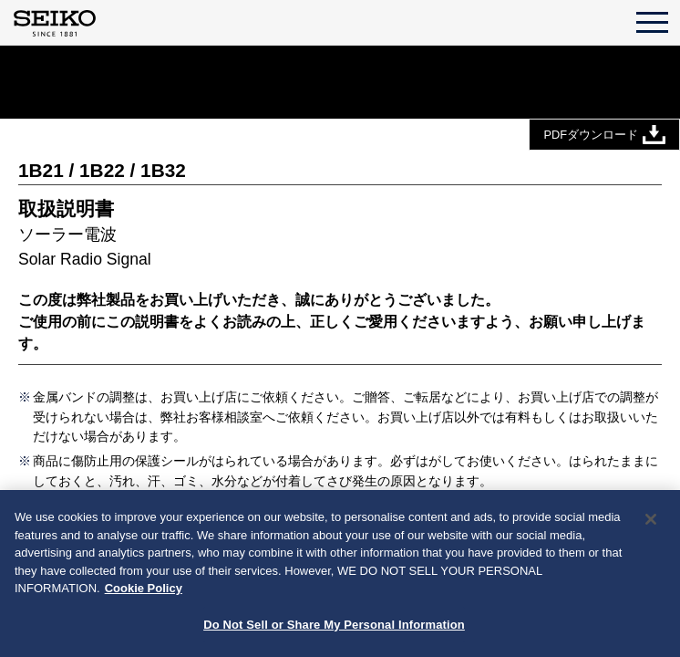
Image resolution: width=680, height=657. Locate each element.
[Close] (651, 522)
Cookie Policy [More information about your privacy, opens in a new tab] (143, 591)
